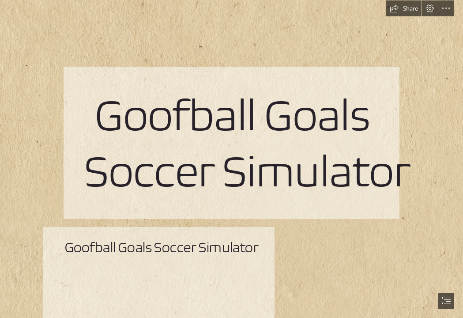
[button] (404, 8)
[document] (231, 159)
